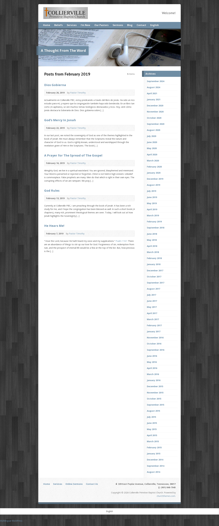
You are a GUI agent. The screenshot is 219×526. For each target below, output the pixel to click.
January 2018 (153, 264)
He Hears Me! (54, 226)
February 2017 (154, 325)
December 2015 (155, 386)
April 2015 (152, 435)
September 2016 (155, 349)
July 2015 (151, 416)
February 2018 (154, 258)
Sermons (118, 25)
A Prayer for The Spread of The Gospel (73, 155)
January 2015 (153, 453)
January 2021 (153, 99)
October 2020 (154, 117)
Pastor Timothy (78, 92)
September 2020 (155, 124)
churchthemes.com (166, 496)
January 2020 (153, 172)
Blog (129, 25)
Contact (141, 25)
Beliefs (58, 25)
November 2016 (155, 337)
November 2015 (155, 392)
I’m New (85, 25)
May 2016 (152, 362)
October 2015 (154, 398)
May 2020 (152, 148)
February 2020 (154, 166)
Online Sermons (74, 484)
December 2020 (155, 105)
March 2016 (153, 374)
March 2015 (153, 441)
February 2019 (154, 221)
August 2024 (153, 87)
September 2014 (155, 465)
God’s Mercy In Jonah (60, 120)
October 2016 (154, 343)
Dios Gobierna (55, 85)
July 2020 (151, 136)
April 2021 (152, 93)
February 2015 (154, 447)
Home (46, 25)
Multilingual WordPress (11, 520)
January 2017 (153, 331)
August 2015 (153, 410)
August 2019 (153, 184)
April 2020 (152, 154)
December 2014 (155, 459)
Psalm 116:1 (121, 241)
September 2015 (155, 404)
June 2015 (152, 423)
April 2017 (152, 313)
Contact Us (92, 484)
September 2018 (155, 227)
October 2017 (154, 276)
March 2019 (153, 215)
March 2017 (153, 319)
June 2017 (152, 300)
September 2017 (155, 282)
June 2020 (152, 142)
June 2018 (152, 233)
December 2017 (155, 270)
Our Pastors (101, 25)
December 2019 (155, 178)
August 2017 (153, 288)
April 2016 (152, 368)
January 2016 (153, 380)
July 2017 (151, 294)
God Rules (51, 190)
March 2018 (153, 252)
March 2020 (153, 160)
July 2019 (151, 191)
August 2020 (153, 130)
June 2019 (152, 197)
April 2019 (152, 209)
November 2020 (155, 111)
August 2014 (153, 472)
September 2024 (155, 81)
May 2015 (152, 429)
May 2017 (152, 307)
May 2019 (152, 203)
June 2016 (152, 356)
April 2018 (152, 246)
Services (72, 25)
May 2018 (152, 240)
